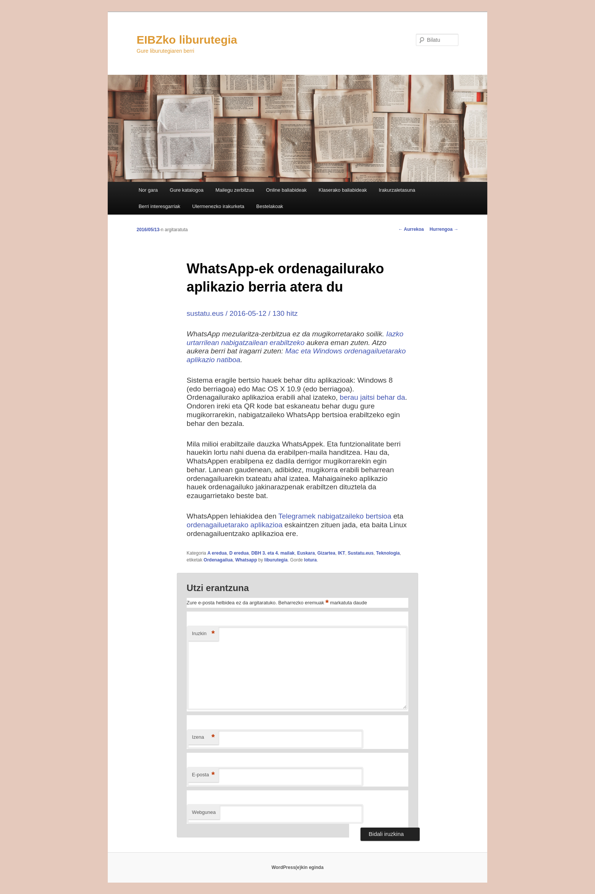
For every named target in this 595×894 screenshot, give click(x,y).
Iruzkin (203, 633)
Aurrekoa (411, 229)
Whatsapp (246, 560)
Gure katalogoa (186, 190)
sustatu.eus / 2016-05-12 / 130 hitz (242, 313)
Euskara (306, 553)
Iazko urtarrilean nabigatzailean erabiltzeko (295, 338)
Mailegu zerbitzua (235, 190)
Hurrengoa (444, 229)
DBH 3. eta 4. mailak (272, 553)
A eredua (217, 553)
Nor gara (148, 190)
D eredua (239, 553)
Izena (203, 737)
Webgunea (204, 812)
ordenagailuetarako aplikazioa (234, 525)
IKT (341, 553)
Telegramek (296, 516)
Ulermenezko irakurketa (218, 206)
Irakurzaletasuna (397, 190)
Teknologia (388, 553)
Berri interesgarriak (159, 206)
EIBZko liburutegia (187, 39)
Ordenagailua (218, 560)
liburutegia (276, 560)
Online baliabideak (286, 190)
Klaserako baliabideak (343, 190)
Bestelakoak (269, 206)
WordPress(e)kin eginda (297, 867)
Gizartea (326, 553)
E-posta (203, 774)
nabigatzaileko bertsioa (354, 516)
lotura (310, 560)
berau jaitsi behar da (372, 397)
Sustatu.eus (360, 553)
